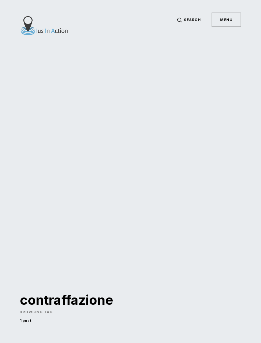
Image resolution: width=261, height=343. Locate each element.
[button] (189, 19)
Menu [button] (226, 20)
